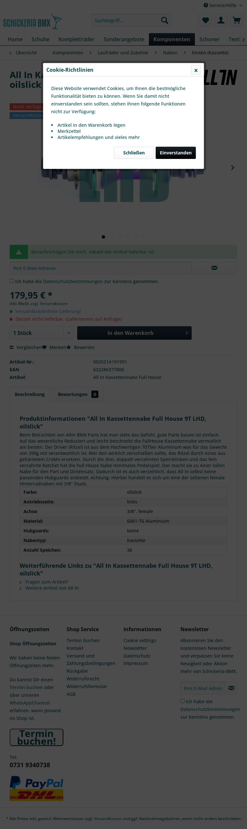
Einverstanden (176, 153)
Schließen (134, 153)
